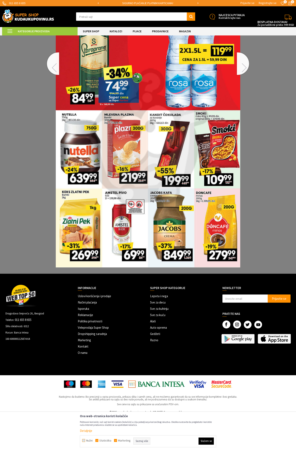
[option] (148, 3)
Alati (153, 356)
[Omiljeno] (282, 3)
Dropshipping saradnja (92, 369)
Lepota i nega (159, 331)
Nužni (89, 440)
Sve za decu (158, 337)
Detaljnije (86, 431)
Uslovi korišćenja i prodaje (94, 331)
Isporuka (83, 344)
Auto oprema (158, 363)
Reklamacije (85, 350)
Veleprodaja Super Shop (93, 363)
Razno (154, 375)
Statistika (105, 440)
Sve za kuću (157, 350)
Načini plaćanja (87, 337)
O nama (82, 388)
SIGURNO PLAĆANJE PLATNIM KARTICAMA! (147, 3)
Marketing (84, 375)
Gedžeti (155, 369)
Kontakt (83, 381)
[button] (135, 16)
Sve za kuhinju (159, 344)
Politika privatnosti (90, 356)
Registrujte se (268, 3)
